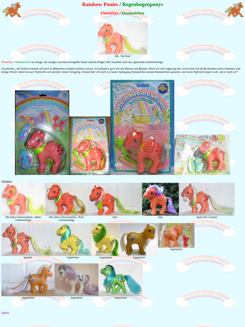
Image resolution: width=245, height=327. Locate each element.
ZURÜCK (5, 313)
